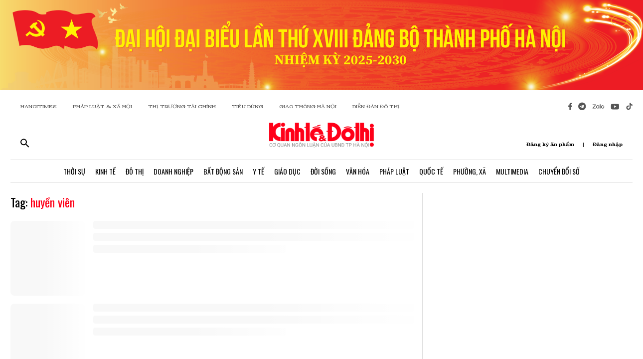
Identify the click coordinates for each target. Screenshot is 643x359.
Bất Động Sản (223, 171)
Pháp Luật (394, 171)
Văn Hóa (357, 171)
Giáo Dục (287, 171)
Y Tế (258, 171)
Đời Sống (323, 171)
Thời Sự (74, 171)
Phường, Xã (469, 171)
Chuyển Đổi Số (559, 171)
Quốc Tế (431, 171)
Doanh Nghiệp (173, 171)
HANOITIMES (38, 106)
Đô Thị (135, 171)
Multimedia (512, 171)
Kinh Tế (105, 171)
